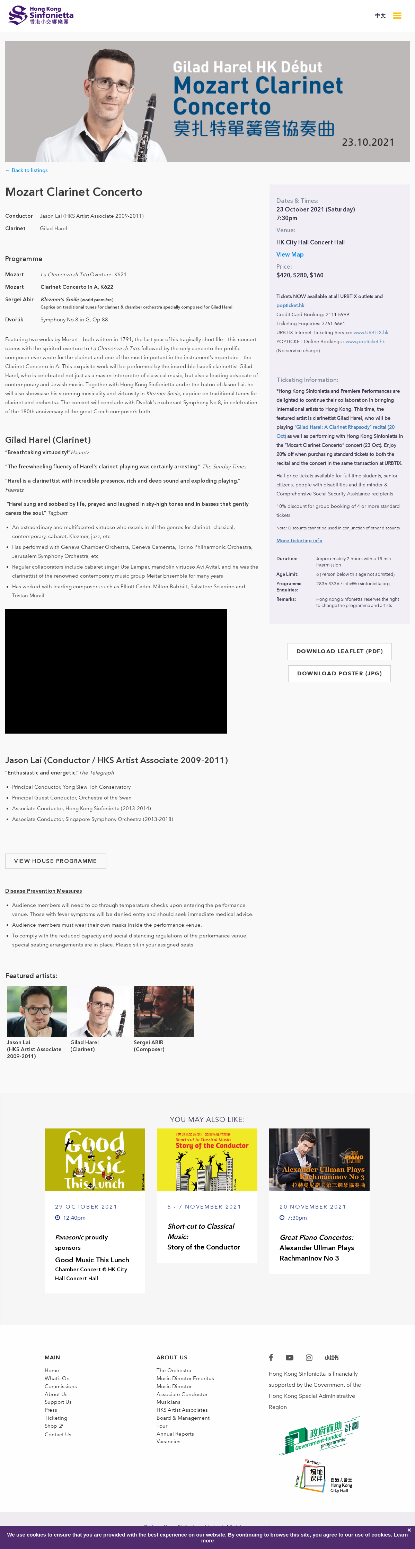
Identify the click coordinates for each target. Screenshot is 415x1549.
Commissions (62, 1394)
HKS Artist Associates (183, 1427)
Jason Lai (18, 1042)
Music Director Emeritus (187, 1383)
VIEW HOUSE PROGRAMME (55, 861)
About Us (56, 1405)
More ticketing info (299, 541)
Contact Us (58, 1461)
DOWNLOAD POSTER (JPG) (339, 673)
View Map (290, 254)
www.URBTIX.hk (371, 333)
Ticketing (56, 1438)
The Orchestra (175, 1372)
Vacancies (169, 1472)
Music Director (175, 1394)
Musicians (169, 1416)
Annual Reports (176, 1460)
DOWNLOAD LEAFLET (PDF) (340, 651)
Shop (51, 1449)
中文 (380, 16)
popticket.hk (290, 306)
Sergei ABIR (148, 1042)
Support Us (59, 1416)
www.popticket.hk (365, 342)
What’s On (58, 1383)
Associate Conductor (183, 1405)
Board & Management (184, 1438)
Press (51, 1427)
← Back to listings (26, 170)
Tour (162, 1449)
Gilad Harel (84, 1042)
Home (52, 1372)
